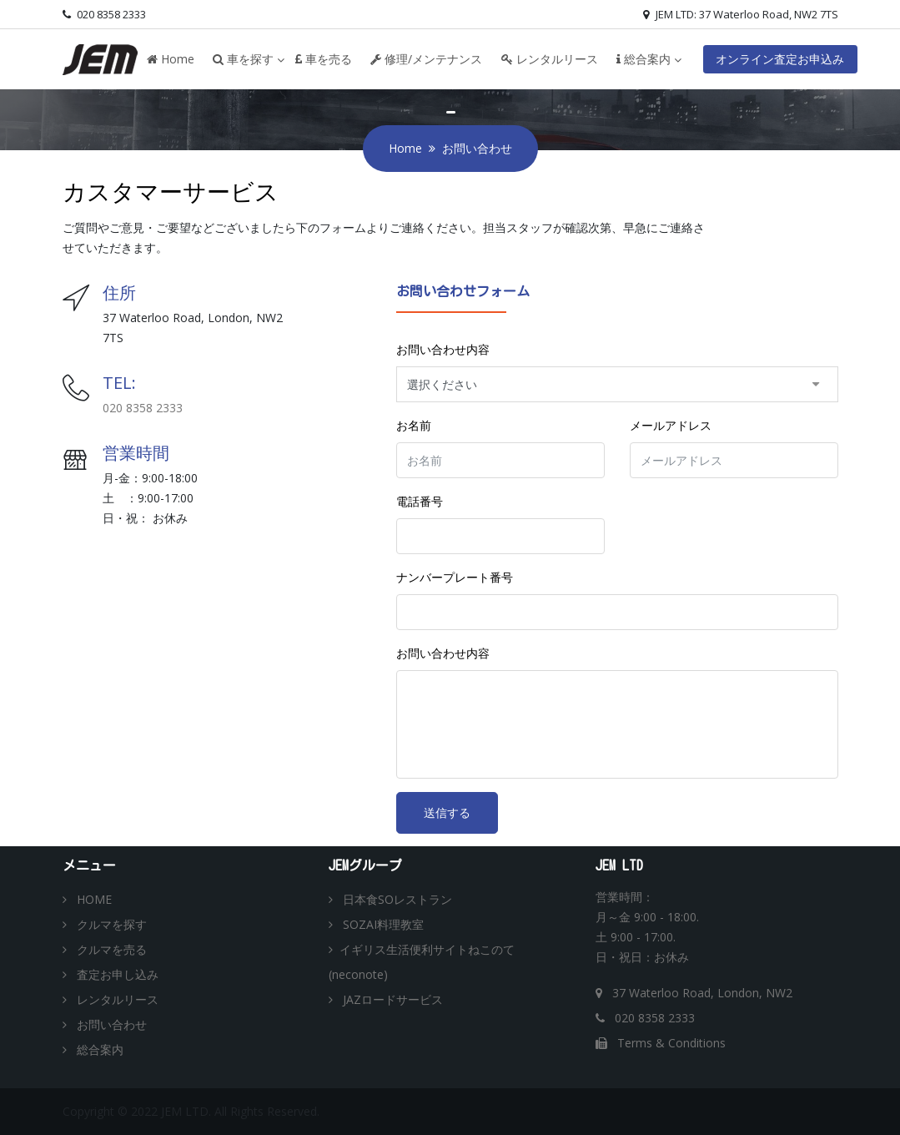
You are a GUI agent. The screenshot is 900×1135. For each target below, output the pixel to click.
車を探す (243, 59)
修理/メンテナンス (426, 59)
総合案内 (643, 59)
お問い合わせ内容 (443, 349)
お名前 (413, 425)
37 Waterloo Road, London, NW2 (694, 993)
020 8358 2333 (104, 14)
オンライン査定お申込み (780, 59)
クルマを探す (105, 924)
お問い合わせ (105, 1024)
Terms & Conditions (661, 1043)
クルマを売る (105, 949)
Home (170, 59)
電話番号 (419, 501)
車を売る (323, 59)
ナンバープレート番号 (454, 577)
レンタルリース (549, 59)
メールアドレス (670, 425)
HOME (87, 899)
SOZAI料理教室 (376, 924)
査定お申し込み (110, 974)
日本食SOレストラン (390, 899)
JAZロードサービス (386, 999)
